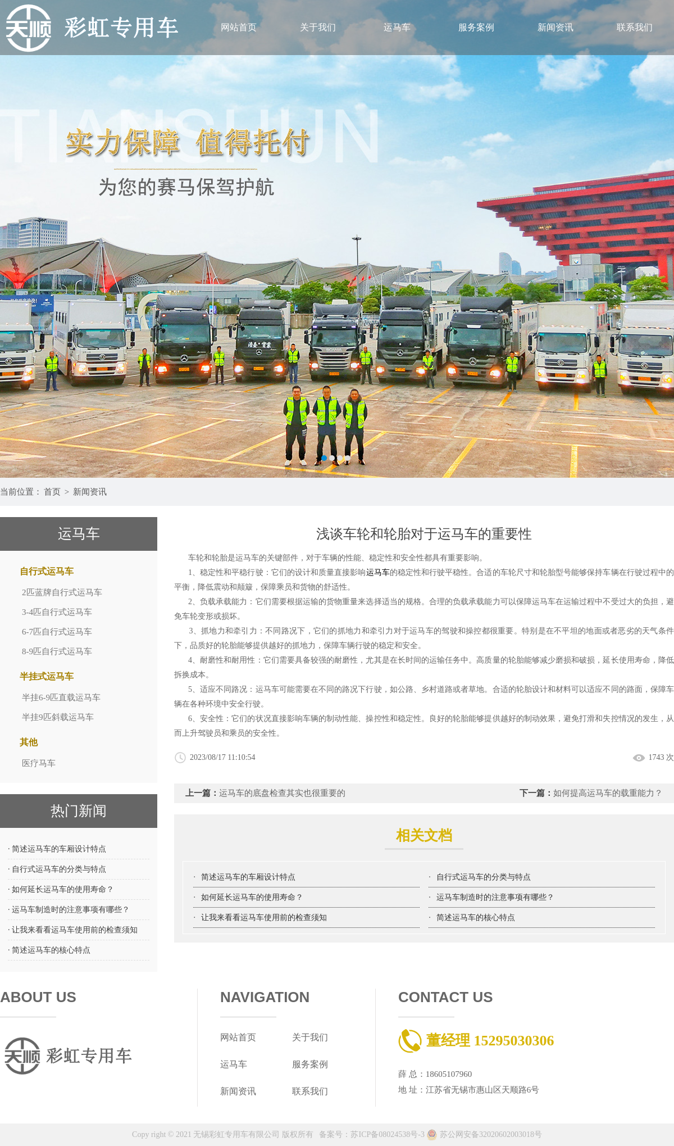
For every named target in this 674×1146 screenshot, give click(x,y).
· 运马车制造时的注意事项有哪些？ (69, 909)
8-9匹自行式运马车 (57, 651)
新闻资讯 (555, 27)
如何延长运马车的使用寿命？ (252, 897)
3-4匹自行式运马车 (57, 612)
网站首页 (239, 27)
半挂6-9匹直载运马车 (61, 697)
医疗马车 (39, 763)
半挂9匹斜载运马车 (58, 717)
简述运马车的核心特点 (475, 917)
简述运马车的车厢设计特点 (248, 877)
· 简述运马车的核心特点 (49, 950)
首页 (52, 491)
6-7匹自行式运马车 (57, 631)
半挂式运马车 (47, 676)
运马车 (397, 27)
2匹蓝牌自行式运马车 (62, 592)
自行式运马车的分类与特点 (483, 877)
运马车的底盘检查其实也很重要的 (282, 793)
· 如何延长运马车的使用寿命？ (61, 889)
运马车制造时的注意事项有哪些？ (495, 897)
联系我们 (635, 27)
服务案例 (476, 27)
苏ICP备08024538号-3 (387, 1134)
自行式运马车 (47, 571)
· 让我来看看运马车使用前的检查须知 (73, 930)
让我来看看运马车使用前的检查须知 (264, 917)
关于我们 (318, 27)
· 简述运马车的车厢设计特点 (57, 849)
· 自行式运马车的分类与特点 (57, 869)
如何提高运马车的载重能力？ (608, 793)
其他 (29, 742)
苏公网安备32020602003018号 (484, 1134)
